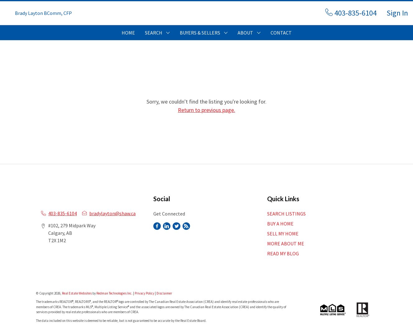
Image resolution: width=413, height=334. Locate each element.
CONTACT (281, 33)
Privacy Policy (144, 293)
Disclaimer (164, 293)
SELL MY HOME (283, 233)
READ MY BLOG (283, 253)
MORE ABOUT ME (285, 243)
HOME (128, 33)
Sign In (397, 13)
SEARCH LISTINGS (286, 214)
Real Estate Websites (77, 293)
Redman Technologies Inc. (114, 293)
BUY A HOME (280, 223)
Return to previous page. (206, 110)
